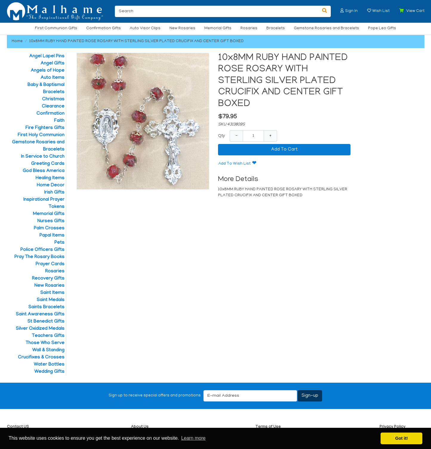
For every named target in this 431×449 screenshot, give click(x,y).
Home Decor (50, 185)
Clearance (53, 106)
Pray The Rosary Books (39, 257)
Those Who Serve (45, 343)
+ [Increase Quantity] (270, 136)
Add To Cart (284, 149)
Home (17, 41)
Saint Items (52, 293)
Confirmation (50, 114)
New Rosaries (182, 28)
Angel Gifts (52, 63)
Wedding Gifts (49, 372)
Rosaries (248, 28)
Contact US (18, 427)
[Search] (217, 11)
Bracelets (275, 28)
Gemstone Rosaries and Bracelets (326, 28)
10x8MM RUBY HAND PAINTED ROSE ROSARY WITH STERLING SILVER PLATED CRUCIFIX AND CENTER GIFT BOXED (136, 41)
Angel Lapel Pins (46, 56)
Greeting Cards (47, 164)
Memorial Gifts (217, 28)
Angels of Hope (47, 70)
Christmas (53, 99)
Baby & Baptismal (45, 85)
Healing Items (49, 178)
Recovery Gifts (48, 278)
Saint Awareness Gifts (40, 314)
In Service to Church (42, 157)
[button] (342, 11)
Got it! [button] (401, 438)
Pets (59, 243)
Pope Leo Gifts (382, 28)
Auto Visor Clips (145, 28)
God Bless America (43, 171)
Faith (59, 121)
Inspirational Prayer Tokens (43, 203)
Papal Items (51, 235)
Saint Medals (50, 300)
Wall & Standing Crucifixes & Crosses (41, 354)
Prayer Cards (49, 264)
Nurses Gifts (50, 221)
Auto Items (52, 78)
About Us (140, 427)
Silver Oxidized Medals (40, 329)
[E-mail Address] (250, 396)
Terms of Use (268, 427)
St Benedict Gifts (45, 321)
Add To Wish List (234, 164)
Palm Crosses (49, 228)
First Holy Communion (41, 135)
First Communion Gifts (56, 28)
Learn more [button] (193, 438)
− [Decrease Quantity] (236, 136)
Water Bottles (49, 364)
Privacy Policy (392, 427)
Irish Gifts (54, 192)
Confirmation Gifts (103, 28)
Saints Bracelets (46, 307)
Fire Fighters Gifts (44, 128)
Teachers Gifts (48, 336)
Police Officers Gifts (42, 250)
